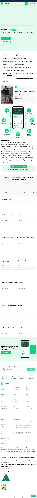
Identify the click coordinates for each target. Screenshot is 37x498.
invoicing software (20, 70)
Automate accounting (7, 61)
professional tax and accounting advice (24, 78)
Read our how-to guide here (18, 166)
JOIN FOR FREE (6, 38)
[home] (5, 3)
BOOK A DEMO (6, 41)
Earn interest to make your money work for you (15, 58)
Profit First (9, 75)
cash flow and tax (10, 64)
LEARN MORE (5, 81)
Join (27, 3)
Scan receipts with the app (8, 67)
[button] (34, 3)
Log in (31, 3)
